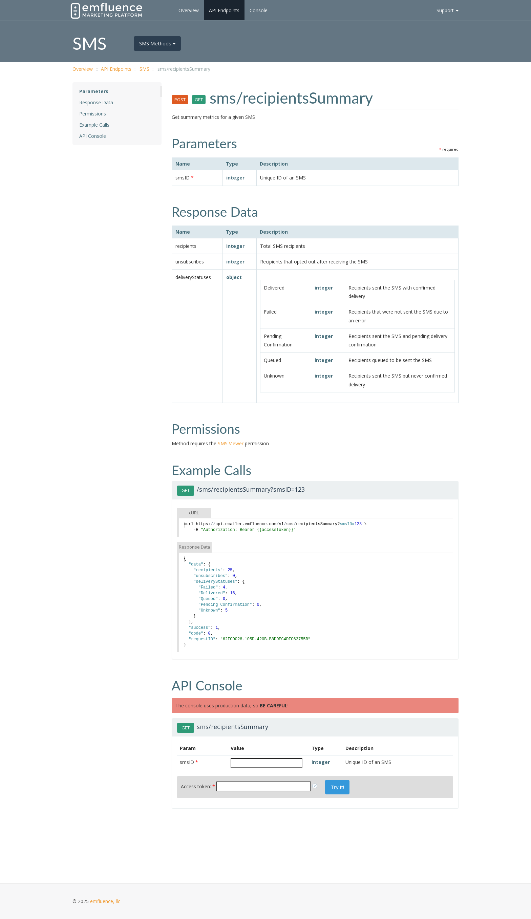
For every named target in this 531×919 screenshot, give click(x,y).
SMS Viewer (230, 443)
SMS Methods (157, 43)
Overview (188, 10)
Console (259, 10)
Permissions (92, 113)
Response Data (96, 102)
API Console (92, 136)
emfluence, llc (105, 901)
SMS (144, 69)
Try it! (337, 787)
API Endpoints (224, 10)
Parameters (93, 91)
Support (448, 10)
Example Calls (94, 125)
